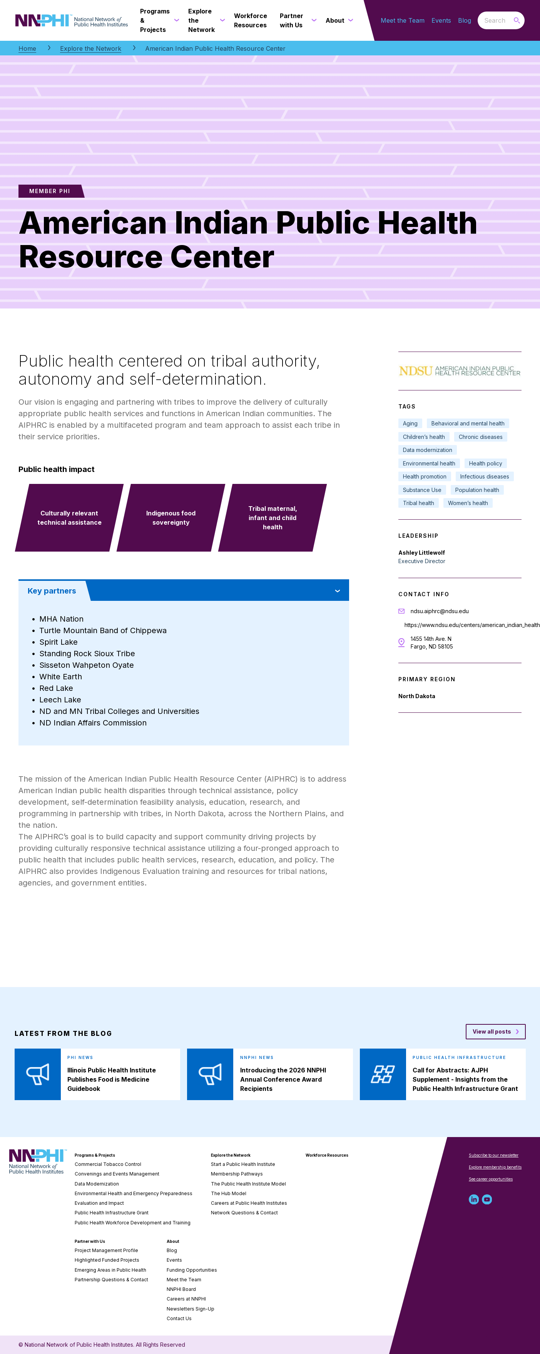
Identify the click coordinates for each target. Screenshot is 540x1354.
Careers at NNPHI (186, 1299)
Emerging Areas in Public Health (110, 1270)
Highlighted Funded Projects (107, 1260)
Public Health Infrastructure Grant (112, 1213)
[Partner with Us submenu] (312, 20)
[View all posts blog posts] (496, 1031)
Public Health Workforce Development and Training (133, 1223)
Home (27, 48)
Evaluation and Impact (99, 1203)
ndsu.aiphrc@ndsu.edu (440, 611)
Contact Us (179, 1318)
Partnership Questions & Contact (111, 1279)
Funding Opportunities (192, 1270)
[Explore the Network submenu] (221, 20)
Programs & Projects (95, 1155)
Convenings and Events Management (117, 1174)
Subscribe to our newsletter (493, 1155)
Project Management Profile (106, 1250)
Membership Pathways (237, 1174)
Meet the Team (403, 20)
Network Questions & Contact (244, 1213)
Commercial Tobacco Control (108, 1164)
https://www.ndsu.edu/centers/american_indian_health (472, 625)
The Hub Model (228, 1193)
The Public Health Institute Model (248, 1184)
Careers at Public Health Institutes (249, 1203)
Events (441, 20)
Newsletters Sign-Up (190, 1309)
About (173, 1241)
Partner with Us (90, 1241)
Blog (464, 20)
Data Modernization (97, 1184)
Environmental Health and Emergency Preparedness (133, 1193)
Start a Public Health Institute (243, 1164)
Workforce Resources (327, 1155)
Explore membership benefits (495, 1167)
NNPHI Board (181, 1289)
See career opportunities (491, 1179)
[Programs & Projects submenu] (175, 20)
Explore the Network (90, 48)
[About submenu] (349, 20)
